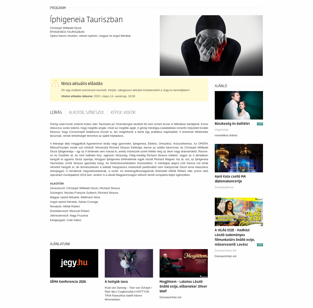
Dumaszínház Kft (225, 250)
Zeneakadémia (224, 187)
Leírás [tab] (56, 112)
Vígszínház (222, 129)
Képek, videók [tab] (123, 112)
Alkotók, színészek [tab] (86, 112)
